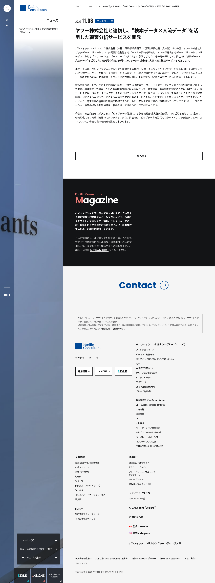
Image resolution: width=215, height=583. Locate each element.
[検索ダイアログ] (7, 8)
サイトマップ (81, 563)
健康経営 (140, 414)
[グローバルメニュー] (7, 291)
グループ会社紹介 (144, 391)
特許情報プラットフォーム (87, 514)
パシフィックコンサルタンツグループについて (160, 344)
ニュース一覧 (27, 540)
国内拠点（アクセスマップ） (88, 485)
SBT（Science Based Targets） (151, 404)
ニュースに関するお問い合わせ (36, 549)
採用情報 (82, 371)
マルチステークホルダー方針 (149, 432)
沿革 (138, 363)
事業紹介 (134, 457)
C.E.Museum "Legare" (142, 507)
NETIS (78, 508)
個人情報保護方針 (99, 250)
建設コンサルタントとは (140, 483)
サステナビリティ (144, 377)
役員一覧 (79, 481)
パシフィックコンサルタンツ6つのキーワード (142, 473)
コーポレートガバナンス (147, 437)
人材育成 (140, 423)
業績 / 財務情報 (82, 471)
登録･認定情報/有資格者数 (87, 462)
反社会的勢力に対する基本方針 (150, 446)
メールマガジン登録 (30, 557)
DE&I (138, 418)
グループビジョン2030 (146, 372)
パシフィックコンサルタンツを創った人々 (155, 359)
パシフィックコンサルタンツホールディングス (153, 543)
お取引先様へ (190, 558)
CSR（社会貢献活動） (146, 386)
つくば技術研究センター (86, 519)
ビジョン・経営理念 (145, 354)
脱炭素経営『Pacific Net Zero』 (151, 400)
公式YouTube (138, 526)
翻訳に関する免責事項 (112, 328)
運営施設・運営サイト (139, 462)
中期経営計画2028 (144, 368)
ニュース (93, 358)
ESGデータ (141, 382)
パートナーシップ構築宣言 (148, 427)
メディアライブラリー (141, 493)
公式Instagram (139, 533)
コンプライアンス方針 (146, 441)
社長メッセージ (82, 467)
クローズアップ (136, 479)
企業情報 (80, 457)
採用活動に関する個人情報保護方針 (111, 558)
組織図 (78, 476)
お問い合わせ (136, 517)
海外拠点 (79, 490)
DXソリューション (137, 467)
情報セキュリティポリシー (144, 558)
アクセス (79, 358)
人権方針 (140, 409)
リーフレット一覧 (137, 498)
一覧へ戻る (140, 156)
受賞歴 (78, 499)
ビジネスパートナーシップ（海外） (91, 494)
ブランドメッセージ (145, 349)
